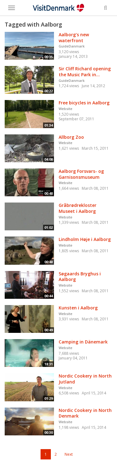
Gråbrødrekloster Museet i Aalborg (77, 208)
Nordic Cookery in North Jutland (85, 379)
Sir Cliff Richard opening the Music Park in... (85, 72)
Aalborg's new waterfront (74, 37)
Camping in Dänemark (83, 342)
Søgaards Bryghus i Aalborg (80, 277)
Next (69, 454)
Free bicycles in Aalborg (84, 103)
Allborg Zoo (71, 137)
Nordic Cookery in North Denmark (85, 413)
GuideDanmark (72, 46)
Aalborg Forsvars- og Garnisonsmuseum (81, 174)
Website (65, 108)
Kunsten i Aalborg (78, 308)
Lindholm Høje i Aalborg (85, 239)
